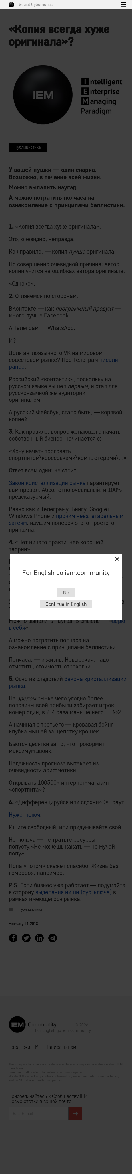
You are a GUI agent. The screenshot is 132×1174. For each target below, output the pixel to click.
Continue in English (66, 604)
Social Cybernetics (36, 4)
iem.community (87, 572)
